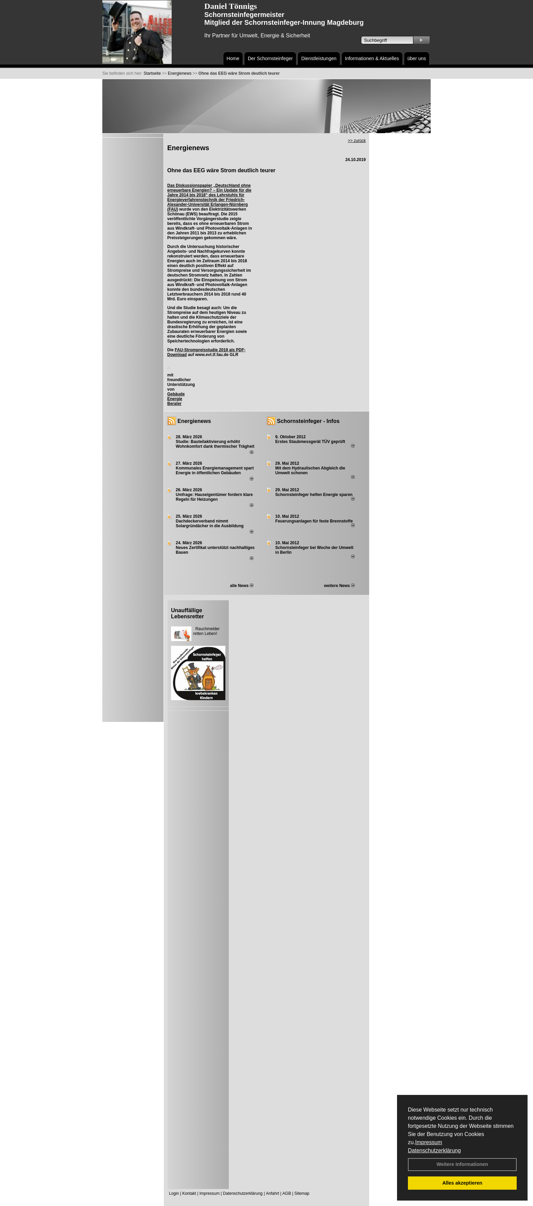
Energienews (194, 421)
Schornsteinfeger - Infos (308, 421)
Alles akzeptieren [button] (462, 1183)
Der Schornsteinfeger (270, 58)
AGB (286, 1193)
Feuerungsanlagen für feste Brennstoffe (314, 521)
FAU (173, 209)
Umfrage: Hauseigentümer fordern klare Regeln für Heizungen (214, 497)
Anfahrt (272, 1193)
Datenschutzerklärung (434, 1150)
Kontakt (189, 1193)
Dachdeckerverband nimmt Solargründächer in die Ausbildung (210, 523)
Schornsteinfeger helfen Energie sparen (314, 494)
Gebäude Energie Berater (176, 399)
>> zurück (357, 140)
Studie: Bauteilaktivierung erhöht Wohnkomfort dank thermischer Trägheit (215, 444)
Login (174, 1193)
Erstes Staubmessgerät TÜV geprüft (310, 441)
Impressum (428, 1142)
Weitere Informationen (462, 1164)
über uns (417, 58)
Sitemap (301, 1193)
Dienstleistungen (319, 58)
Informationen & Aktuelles (372, 58)
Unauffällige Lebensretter (187, 613)
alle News (241, 585)
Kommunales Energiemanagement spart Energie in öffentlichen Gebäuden (215, 470)
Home (233, 58)
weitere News (339, 585)
